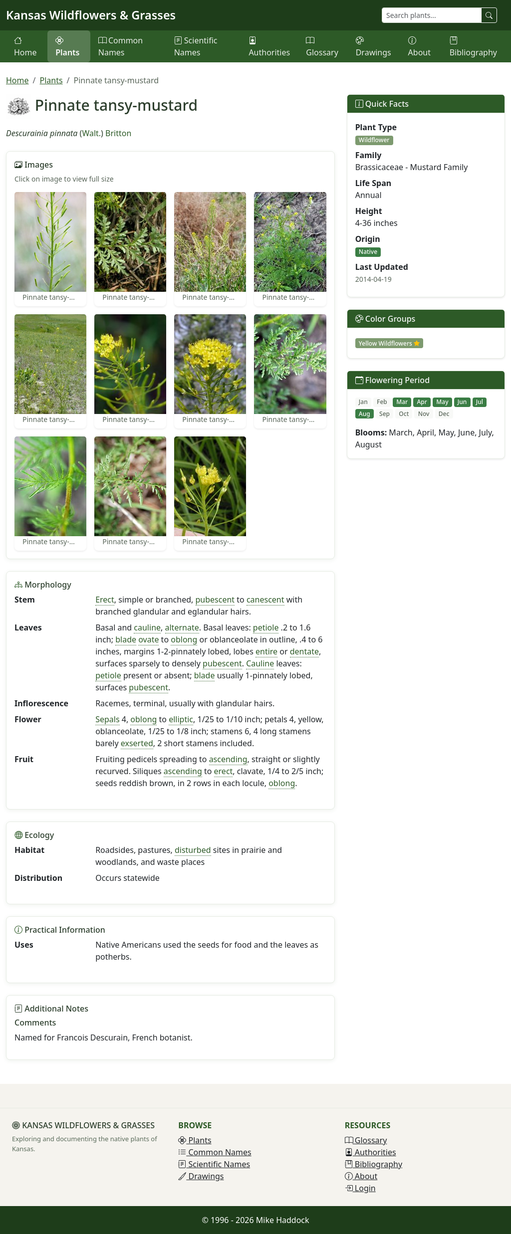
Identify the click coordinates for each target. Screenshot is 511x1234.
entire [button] (266, 651)
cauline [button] (147, 627)
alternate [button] (182, 627)
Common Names (120, 46)
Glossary (322, 46)
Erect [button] (104, 599)
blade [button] (125, 639)
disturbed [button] (193, 849)
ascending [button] (228, 759)
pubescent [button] (215, 599)
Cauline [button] (260, 663)
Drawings (373, 46)
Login (360, 1188)
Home (25, 46)
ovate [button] (148, 639)
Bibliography (473, 46)
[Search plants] (432, 15)
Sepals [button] (107, 719)
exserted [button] (137, 743)
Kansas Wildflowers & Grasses (91, 15)
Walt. (91, 133)
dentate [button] (304, 651)
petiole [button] (266, 627)
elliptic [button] (181, 719)
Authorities (269, 46)
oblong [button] (184, 639)
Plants (67, 46)
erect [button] (223, 771)
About (419, 46)
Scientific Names (196, 46)
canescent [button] (265, 599)
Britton (118, 133)
